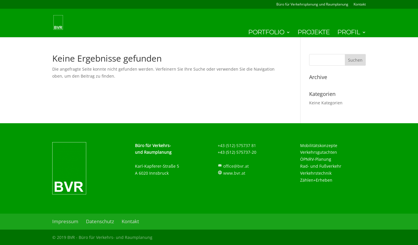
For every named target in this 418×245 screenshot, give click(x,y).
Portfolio (266, 33)
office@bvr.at (236, 166)
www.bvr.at (234, 173)
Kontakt (360, 5)
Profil (348, 33)
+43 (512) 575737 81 (237, 145)
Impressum (65, 221)
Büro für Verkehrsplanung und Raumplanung (312, 5)
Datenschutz (100, 221)
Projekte (314, 33)
